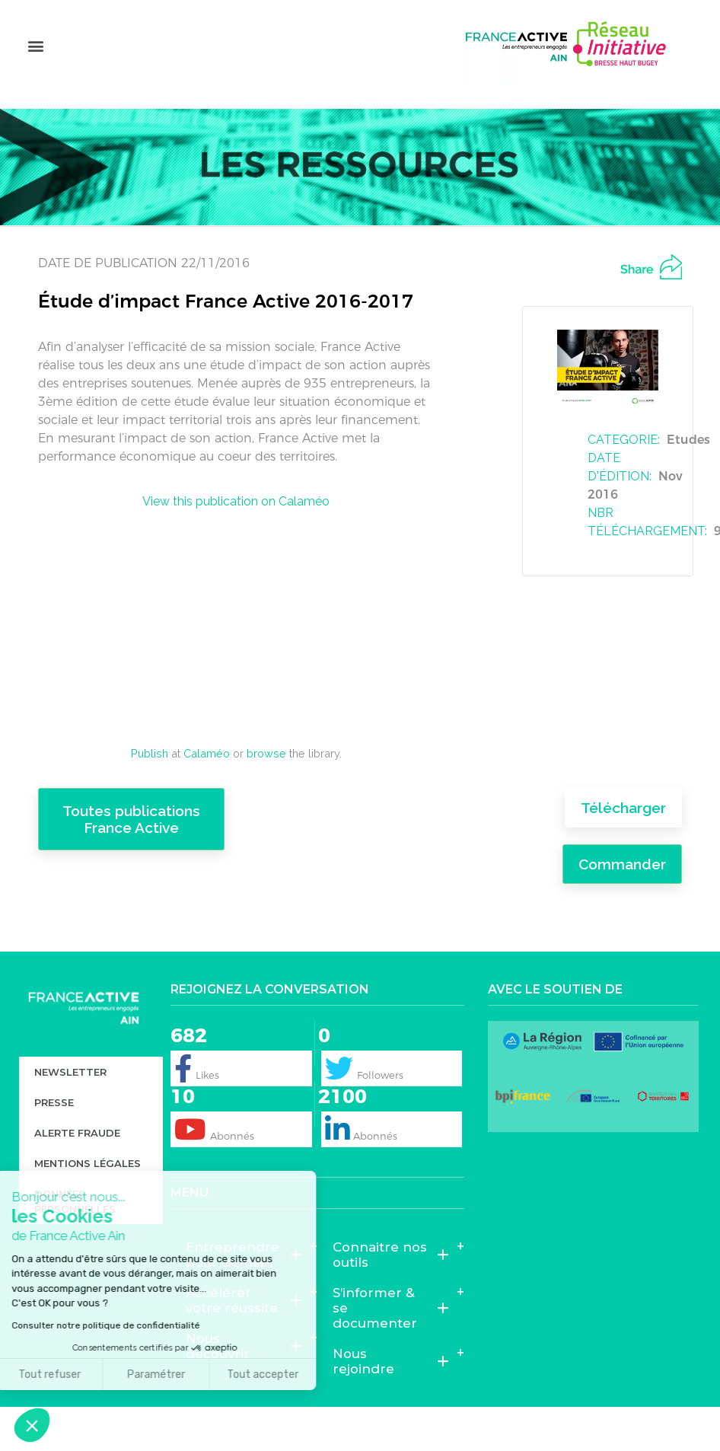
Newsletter (70, 1100)
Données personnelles (75, 1229)
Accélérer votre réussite (244, 1328)
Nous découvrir (244, 1374)
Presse (54, 1130)
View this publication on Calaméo (236, 529)
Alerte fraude (77, 1161)
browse (266, 781)
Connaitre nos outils (391, 1283)
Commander (622, 892)
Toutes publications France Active (131, 848)
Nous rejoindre (391, 1389)
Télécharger (623, 836)
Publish (149, 781)
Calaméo (206, 781)
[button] (35, 68)
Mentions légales (87, 1191)
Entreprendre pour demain (244, 1283)
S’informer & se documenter (391, 1336)
